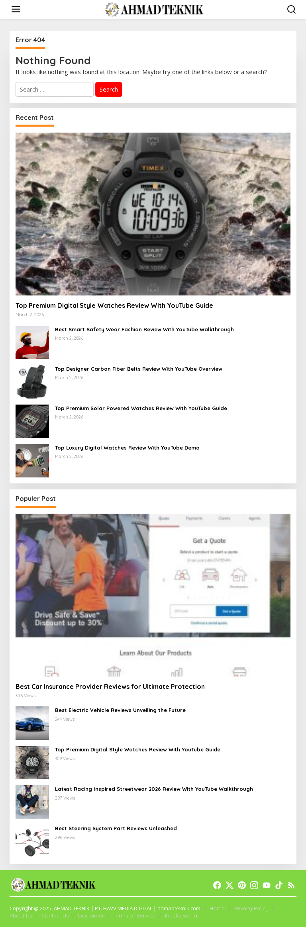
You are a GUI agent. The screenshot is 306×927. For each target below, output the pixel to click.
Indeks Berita (181, 915)
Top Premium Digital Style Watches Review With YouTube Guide (114, 305)
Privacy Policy (251, 908)
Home (217, 908)
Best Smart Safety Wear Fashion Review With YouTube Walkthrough (144, 329)
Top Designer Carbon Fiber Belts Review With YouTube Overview (138, 369)
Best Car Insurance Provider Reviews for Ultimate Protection (110, 686)
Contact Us (55, 915)
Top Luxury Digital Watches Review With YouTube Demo (127, 447)
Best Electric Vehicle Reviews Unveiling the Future (120, 710)
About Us (21, 915)
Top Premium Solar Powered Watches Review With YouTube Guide (141, 408)
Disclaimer (91, 915)
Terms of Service (134, 915)
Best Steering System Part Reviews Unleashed (116, 828)
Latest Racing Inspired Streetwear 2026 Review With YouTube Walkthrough (154, 789)
